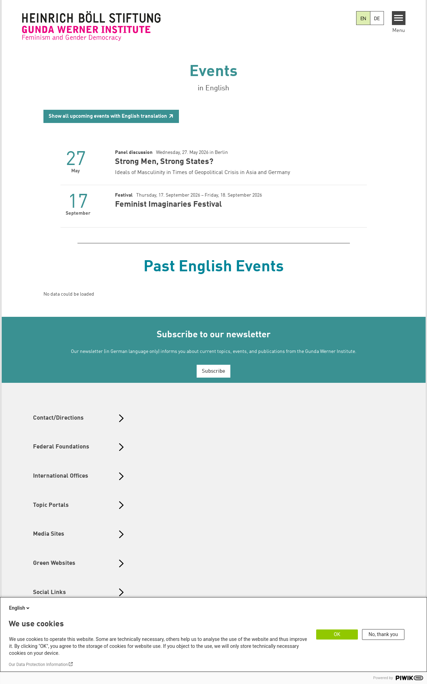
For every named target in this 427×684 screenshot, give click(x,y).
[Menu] (398, 18)
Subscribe (213, 371)
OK (337, 634)
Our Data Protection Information (38, 664)
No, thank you (383, 634)
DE (377, 18)
